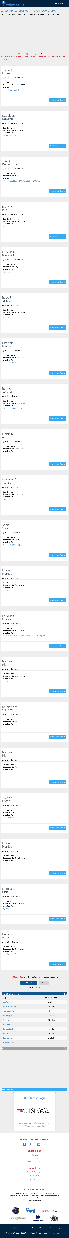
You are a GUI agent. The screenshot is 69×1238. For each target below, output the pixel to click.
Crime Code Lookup (35, 1162)
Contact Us (34, 1179)
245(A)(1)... (6, 863)
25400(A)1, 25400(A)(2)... (12, 90)
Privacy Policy (34, 1176)
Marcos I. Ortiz (8, 890)
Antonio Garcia (7, 799)
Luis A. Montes (7, 572)
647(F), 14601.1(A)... (10, 818)
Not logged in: (17, 977)
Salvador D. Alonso (9, 481)
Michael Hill (7, 663)
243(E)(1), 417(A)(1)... (10, 363)
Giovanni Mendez (7, 344)
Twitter (41, 1144)
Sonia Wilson (6, 526)
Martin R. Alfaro (8, 435)
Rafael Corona (7, 390)
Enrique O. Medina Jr (9, 253)
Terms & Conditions (34, 1172)
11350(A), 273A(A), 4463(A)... (13, 408)
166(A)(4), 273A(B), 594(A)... (13, 545)
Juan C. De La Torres (10, 162)
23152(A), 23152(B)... (10, 954)
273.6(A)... (6, 681)
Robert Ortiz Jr (6, 299)
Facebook (28, 1144)
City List (34, 1155)
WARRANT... (7, 272)
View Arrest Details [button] (57, 100)
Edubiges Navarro (8, 117)
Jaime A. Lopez (7, 71)
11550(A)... (6, 590)
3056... (5, 499)
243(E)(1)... (6, 727)
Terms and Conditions (40, 1228)
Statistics (34, 1158)
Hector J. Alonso (8, 936)
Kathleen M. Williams (10, 708)
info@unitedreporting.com (21, 1228)
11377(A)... (6, 909)
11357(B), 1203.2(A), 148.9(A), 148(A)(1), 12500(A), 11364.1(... (25, 636)
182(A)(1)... (6, 226)
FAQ (34, 1183)
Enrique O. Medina (9, 617)
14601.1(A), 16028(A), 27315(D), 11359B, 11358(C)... (21, 181)
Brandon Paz (7, 208)
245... (4, 454)
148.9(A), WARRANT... (11, 135)
